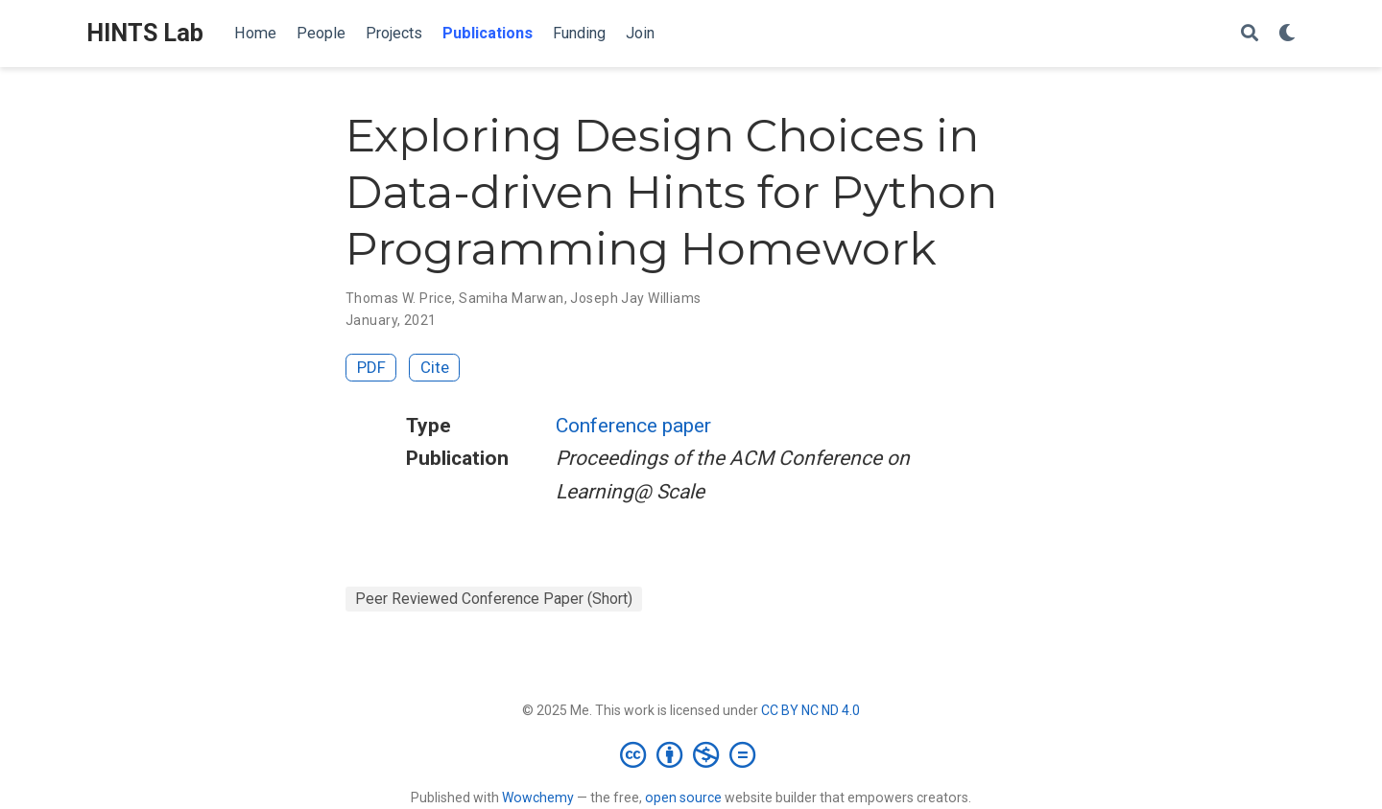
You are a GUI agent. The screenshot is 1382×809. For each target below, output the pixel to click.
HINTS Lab (144, 33)
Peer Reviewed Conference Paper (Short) (493, 598)
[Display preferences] (1287, 34)
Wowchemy (538, 797)
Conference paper (633, 425)
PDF (371, 367)
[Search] (1249, 34)
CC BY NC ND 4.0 (810, 710)
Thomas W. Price (399, 298)
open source (683, 797)
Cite (434, 367)
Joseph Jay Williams (635, 298)
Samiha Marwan (511, 298)
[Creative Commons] (691, 754)
